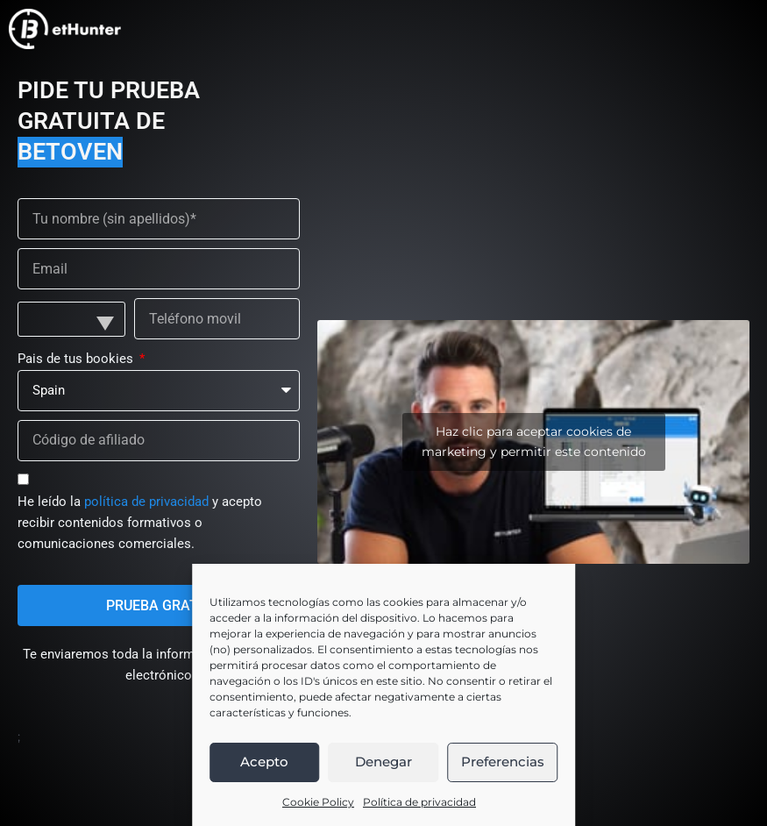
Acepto (264, 761)
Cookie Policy (318, 801)
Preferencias (502, 761)
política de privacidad (146, 501)
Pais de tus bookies (77, 359)
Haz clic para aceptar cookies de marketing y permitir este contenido (534, 441)
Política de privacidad (419, 801)
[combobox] (71, 319)
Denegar (383, 761)
